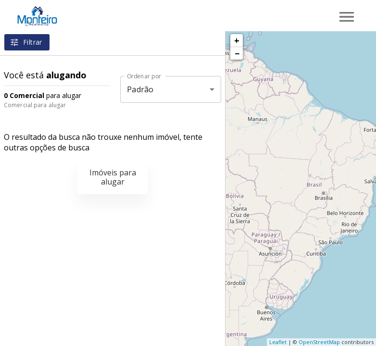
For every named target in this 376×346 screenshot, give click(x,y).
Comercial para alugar (35, 105)
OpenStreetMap (319, 342)
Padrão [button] (140, 89)
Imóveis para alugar (112, 177)
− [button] (237, 53)
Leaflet (278, 342)
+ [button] (236, 40)
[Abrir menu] (346, 16)
